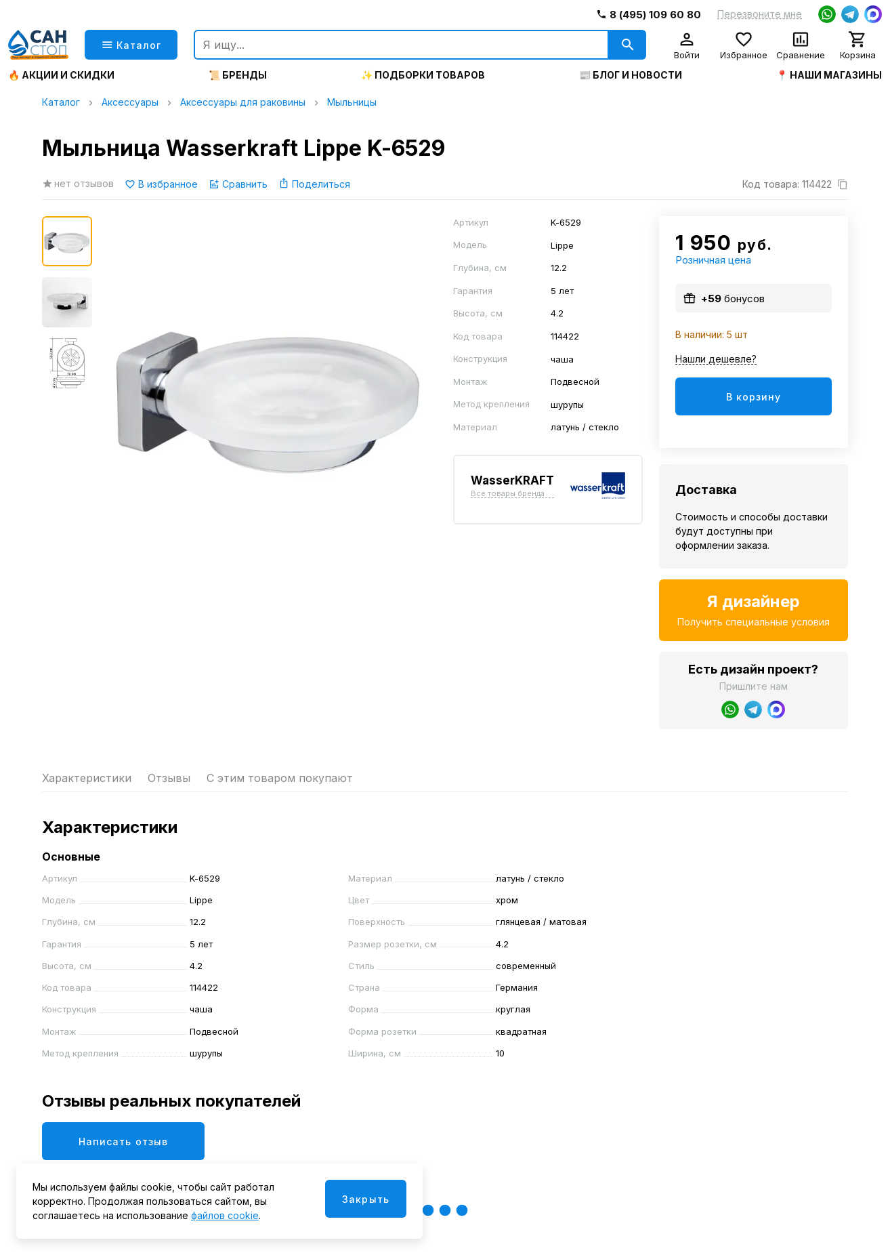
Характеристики (86, 778)
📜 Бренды (238, 75)
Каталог (61, 102)
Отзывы (169, 778)
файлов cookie (225, 1215)
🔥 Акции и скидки (61, 75)
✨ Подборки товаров (423, 75)
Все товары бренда (508, 494)
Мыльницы (352, 102)
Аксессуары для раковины (242, 102)
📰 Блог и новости (630, 75)
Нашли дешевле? (716, 359)
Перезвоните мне (759, 14)
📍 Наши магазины (829, 75)
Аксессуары (130, 102)
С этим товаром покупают (280, 778)
